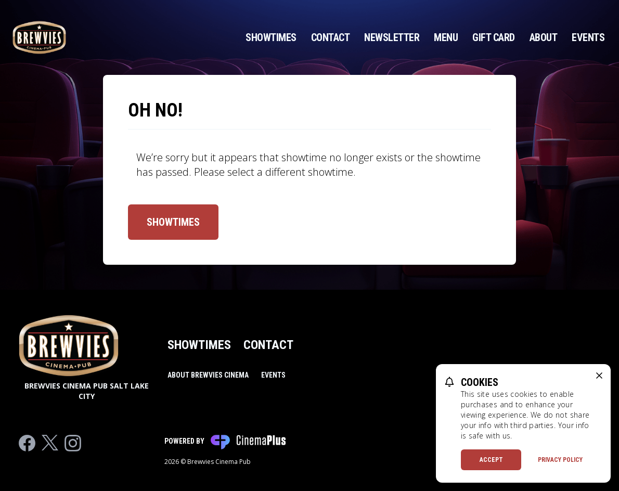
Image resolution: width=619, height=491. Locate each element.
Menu (446, 37)
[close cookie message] (599, 375)
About (544, 37)
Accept (491, 459)
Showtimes (271, 37)
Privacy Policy (560, 459)
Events (588, 37)
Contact (330, 37)
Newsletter (391, 37)
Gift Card (493, 37)
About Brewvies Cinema (208, 375)
